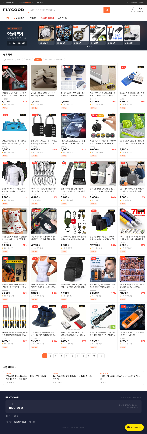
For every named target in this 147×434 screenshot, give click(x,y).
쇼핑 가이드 (62, 18)
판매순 (38, 60)
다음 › (101, 356)
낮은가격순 (48, 60)
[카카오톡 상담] (134, 427)
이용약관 (8, 422)
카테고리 (33, 18)
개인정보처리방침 (20, 422)
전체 (7, 18)
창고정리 (47, 18)
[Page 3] (91, 46)
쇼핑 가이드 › (9, 367)
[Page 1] (87, 46)
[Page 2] (89, 46)
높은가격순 (59, 60)
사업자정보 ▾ (32, 422)
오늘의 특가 (19, 18)
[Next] (136, 36)
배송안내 (8, 416)
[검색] (106, 10)
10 (94, 356)
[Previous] (42, 36)
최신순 (19, 60)
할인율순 (28, 60)
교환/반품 (17, 416)
